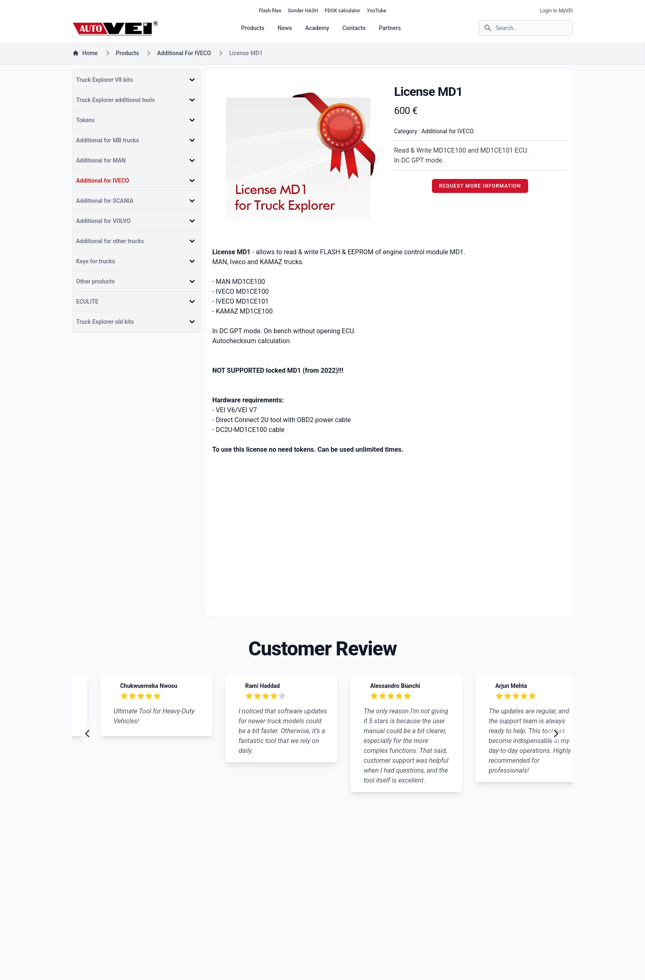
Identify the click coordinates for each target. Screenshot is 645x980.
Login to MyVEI (556, 11)
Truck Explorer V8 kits (104, 80)
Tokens (85, 120)
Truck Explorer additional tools (115, 100)
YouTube (376, 11)
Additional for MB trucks (107, 140)
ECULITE (87, 301)
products (127, 53)
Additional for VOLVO (103, 221)
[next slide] (556, 733)
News (285, 28)
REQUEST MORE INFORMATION (480, 186)
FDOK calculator (342, 11)
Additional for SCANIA (104, 200)
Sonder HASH (303, 11)
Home (85, 53)
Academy (317, 28)
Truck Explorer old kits (105, 321)
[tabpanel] (298, 158)
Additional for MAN (101, 160)
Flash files (270, 11)
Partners (390, 28)
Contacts (353, 28)
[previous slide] (87, 733)
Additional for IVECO (184, 53)
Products (252, 28)
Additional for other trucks (110, 241)
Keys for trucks (95, 261)
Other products (95, 281)
